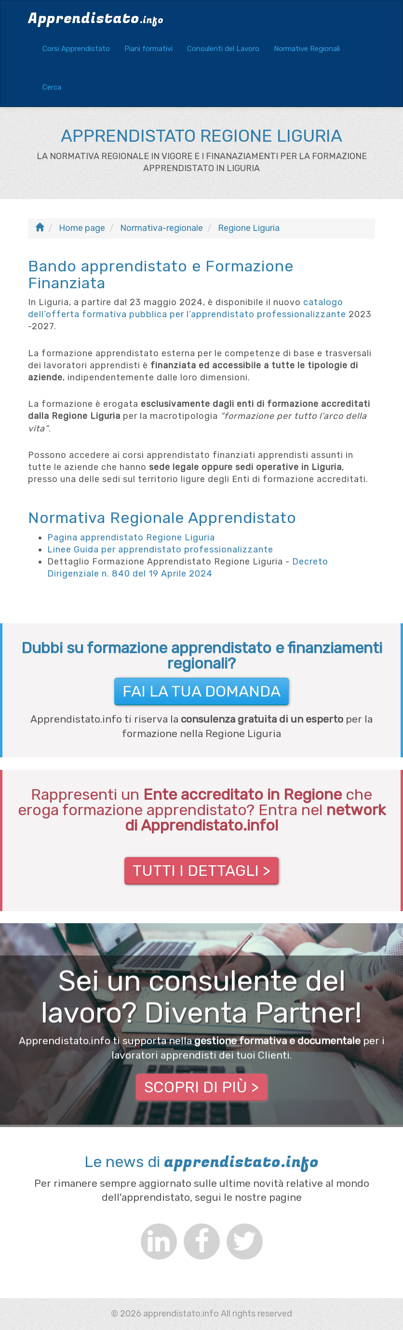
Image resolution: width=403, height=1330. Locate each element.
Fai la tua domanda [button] (201, 691)
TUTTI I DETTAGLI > (201, 870)
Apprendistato (95, 18)
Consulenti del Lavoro (223, 48)
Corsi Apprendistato (76, 48)
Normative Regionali (307, 48)
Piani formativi (148, 48)
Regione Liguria (249, 228)
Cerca (51, 87)
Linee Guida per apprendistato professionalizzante (160, 549)
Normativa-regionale (161, 228)
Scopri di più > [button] (201, 1087)
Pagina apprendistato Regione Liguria (131, 537)
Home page (82, 228)
